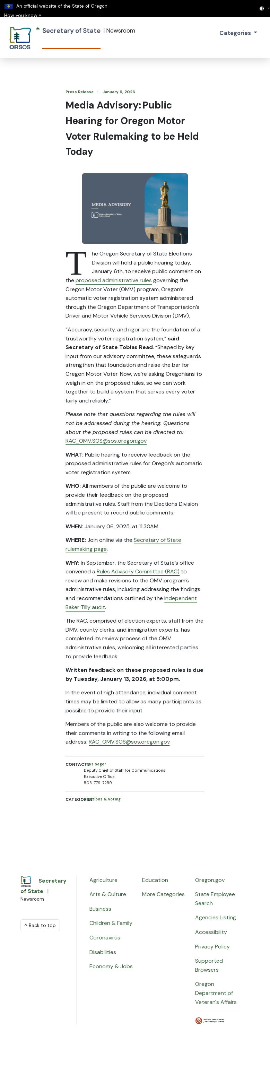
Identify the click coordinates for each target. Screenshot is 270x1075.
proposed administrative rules (114, 280)
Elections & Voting (102, 799)
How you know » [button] (22, 15)
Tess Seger (95, 764)
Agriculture (103, 880)
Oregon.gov (210, 880)
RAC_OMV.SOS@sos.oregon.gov (106, 440)
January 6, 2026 (119, 91)
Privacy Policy (212, 946)
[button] (264, 8)
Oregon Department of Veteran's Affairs (216, 992)
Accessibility (211, 932)
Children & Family (110, 923)
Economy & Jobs (111, 966)
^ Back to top (40, 925)
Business (100, 908)
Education (155, 880)
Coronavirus (104, 937)
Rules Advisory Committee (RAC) (138, 571)
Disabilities (102, 952)
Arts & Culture (107, 894)
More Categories (163, 894)
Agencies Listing (215, 917)
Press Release (80, 91)
